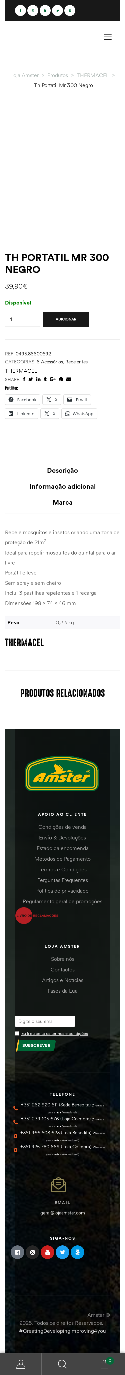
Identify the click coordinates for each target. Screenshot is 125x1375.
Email (63, 1202)
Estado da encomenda (63, 848)
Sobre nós (62, 958)
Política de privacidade (62, 890)
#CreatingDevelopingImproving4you (62, 1330)
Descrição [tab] (62, 470)
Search (62, 1364)
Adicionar (66, 319)
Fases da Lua (63, 990)
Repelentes (76, 362)
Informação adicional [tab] (63, 486)
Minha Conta (21, 1364)
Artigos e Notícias (62, 980)
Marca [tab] (63, 502)
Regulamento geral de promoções (62, 901)
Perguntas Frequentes (62, 880)
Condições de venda (62, 826)
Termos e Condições (62, 869)
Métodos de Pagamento (62, 858)
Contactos (63, 969)
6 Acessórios (50, 362)
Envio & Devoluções (62, 837)
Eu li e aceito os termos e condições (54, 1033)
